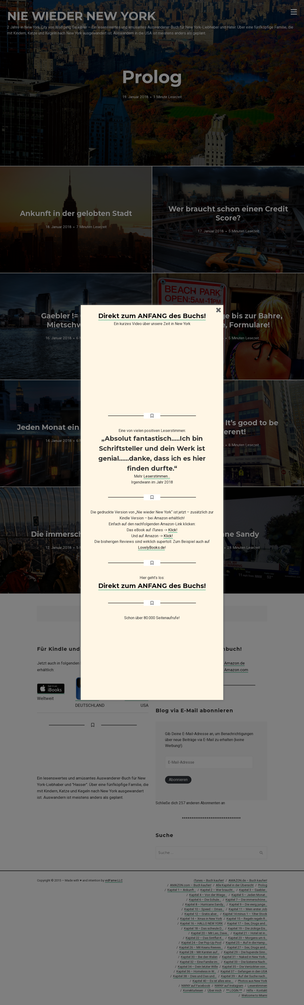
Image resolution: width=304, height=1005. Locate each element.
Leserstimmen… (156, 476)
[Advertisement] (152, 662)
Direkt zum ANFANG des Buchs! (152, 316)
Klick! (172, 530)
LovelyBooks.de (151, 547)
